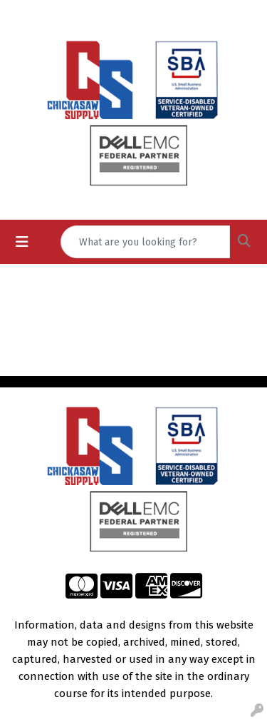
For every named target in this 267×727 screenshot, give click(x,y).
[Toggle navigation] (22, 242)
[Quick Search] (145, 241)
